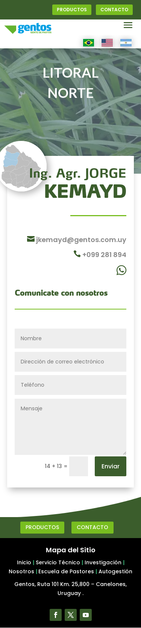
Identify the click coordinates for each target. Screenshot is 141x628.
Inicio (24, 562)
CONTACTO (114, 9)
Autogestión (115, 571)
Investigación (103, 562)
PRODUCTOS (72, 9)
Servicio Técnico (58, 562)
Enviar (111, 466)
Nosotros (21, 571)
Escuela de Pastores (66, 571)
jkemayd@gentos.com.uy (80, 239)
